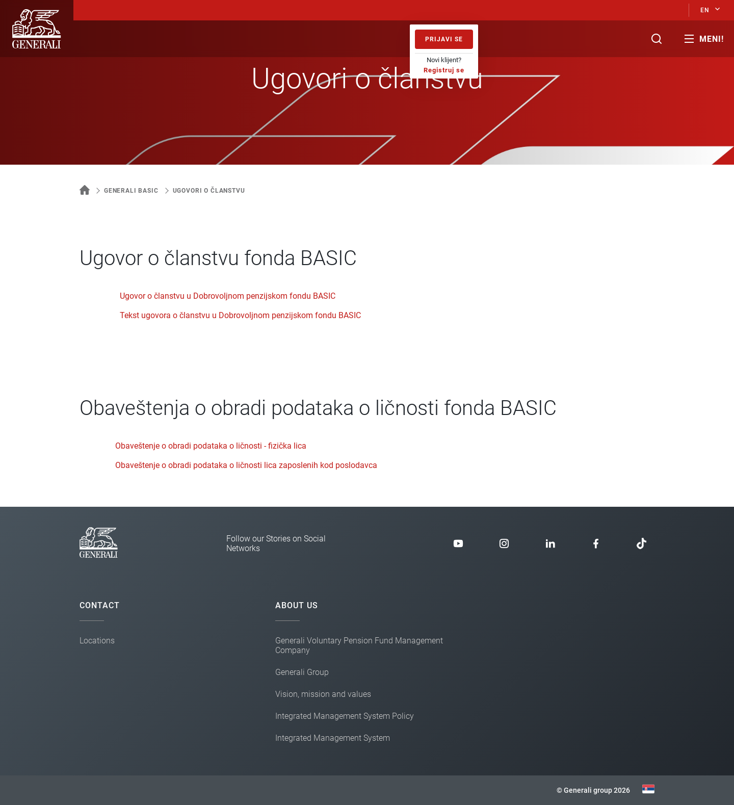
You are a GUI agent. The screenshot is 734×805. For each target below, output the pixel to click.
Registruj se (444, 70)
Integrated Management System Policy (344, 716)
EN (705, 10)
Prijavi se (444, 39)
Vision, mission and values (323, 694)
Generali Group (302, 672)
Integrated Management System (332, 738)
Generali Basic (131, 190)
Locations (97, 640)
